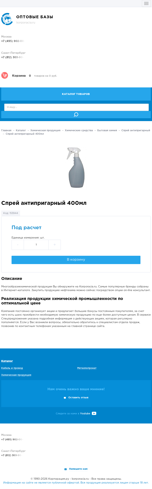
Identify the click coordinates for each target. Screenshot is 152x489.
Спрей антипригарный (135, 130)
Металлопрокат (86, 368)
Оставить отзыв (78, 398)
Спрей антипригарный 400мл (25, 134)
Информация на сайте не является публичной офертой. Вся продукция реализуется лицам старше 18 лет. (76, 483)
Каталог (21, 130)
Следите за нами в (76, 414)
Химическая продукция (45, 130)
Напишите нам (78, 469)
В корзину (76, 259)
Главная (6, 130)
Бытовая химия (107, 130)
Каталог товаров (76, 94)
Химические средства (79, 130)
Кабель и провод (12, 368)
